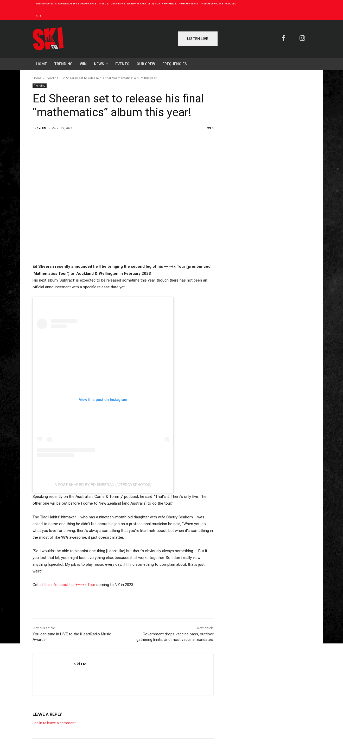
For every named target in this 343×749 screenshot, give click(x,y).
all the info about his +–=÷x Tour (67, 584)
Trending (51, 78)
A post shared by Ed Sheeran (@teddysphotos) (103, 485)
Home (37, 78)
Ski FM (42, 128)
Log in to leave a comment (54, 723)
